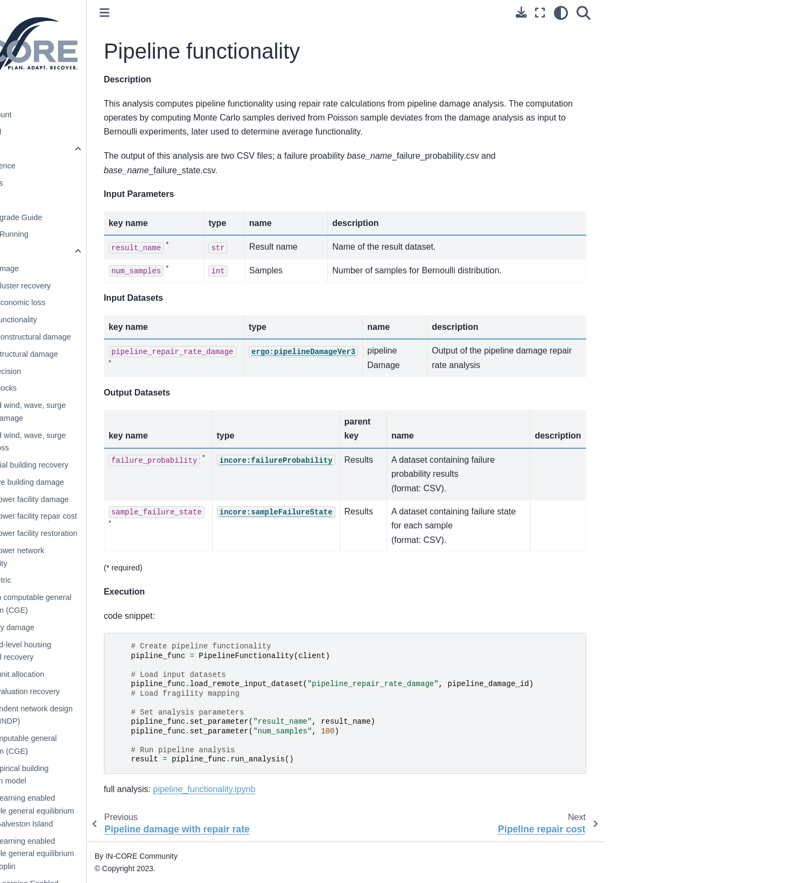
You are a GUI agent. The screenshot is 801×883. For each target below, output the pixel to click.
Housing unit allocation (92, 674)
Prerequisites (66, 183)
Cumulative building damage (102, 482)
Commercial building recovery (104, 465)
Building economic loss (92, 302)
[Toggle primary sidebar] (191, 12)
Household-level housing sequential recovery (95, 651)
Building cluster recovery (95, 285)
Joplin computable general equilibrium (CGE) (98, 744)
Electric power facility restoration (108, 533)
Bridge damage (79, 268)
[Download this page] (608, 12)
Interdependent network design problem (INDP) (106, 715)
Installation (62, 200)
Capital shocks (78, 388)
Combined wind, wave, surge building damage (102, 411)
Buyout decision (80, 371)
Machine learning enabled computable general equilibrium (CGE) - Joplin (106, 854)
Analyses (61, 251)
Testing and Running (79, 234)
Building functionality (88, 319)
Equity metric (75, 580)
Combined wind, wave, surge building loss (102, 442)
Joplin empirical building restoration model (94, 775)
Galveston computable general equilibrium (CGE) (105, 603)
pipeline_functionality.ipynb (291, 789)
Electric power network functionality (92, 557)
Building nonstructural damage (105, 337)
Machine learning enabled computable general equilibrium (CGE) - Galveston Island (106, 811)
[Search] (670, 13)
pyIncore (52, 149)
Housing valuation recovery (99, 691)
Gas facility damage (87, 627)
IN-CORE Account (67, 114)
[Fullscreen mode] (626, 13)
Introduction (56, 97)
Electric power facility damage (104, 499)
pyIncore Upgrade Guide (86, 217)
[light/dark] (647, 13)
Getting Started (62, 132)
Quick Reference (73, 165)
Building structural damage (98, 354)
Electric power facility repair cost (108, 516)
